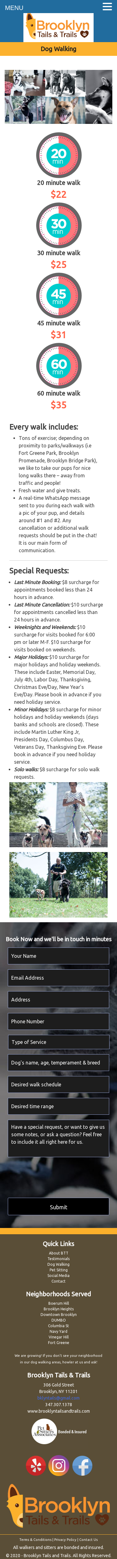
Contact (58, 1281)
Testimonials (58, 1259)
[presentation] (55, 1175)
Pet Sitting (59, 1270)
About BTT (58, 1253)
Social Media (58, 1276)
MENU (14, 7)
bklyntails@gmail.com (58, 1398)
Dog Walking (58, 1264)
